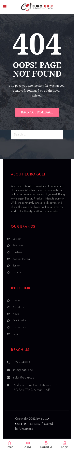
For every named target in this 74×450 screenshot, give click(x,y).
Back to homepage (37, 112)
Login (64, 444)
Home (9, 444)
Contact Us (46, 444)
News (27, 444)
